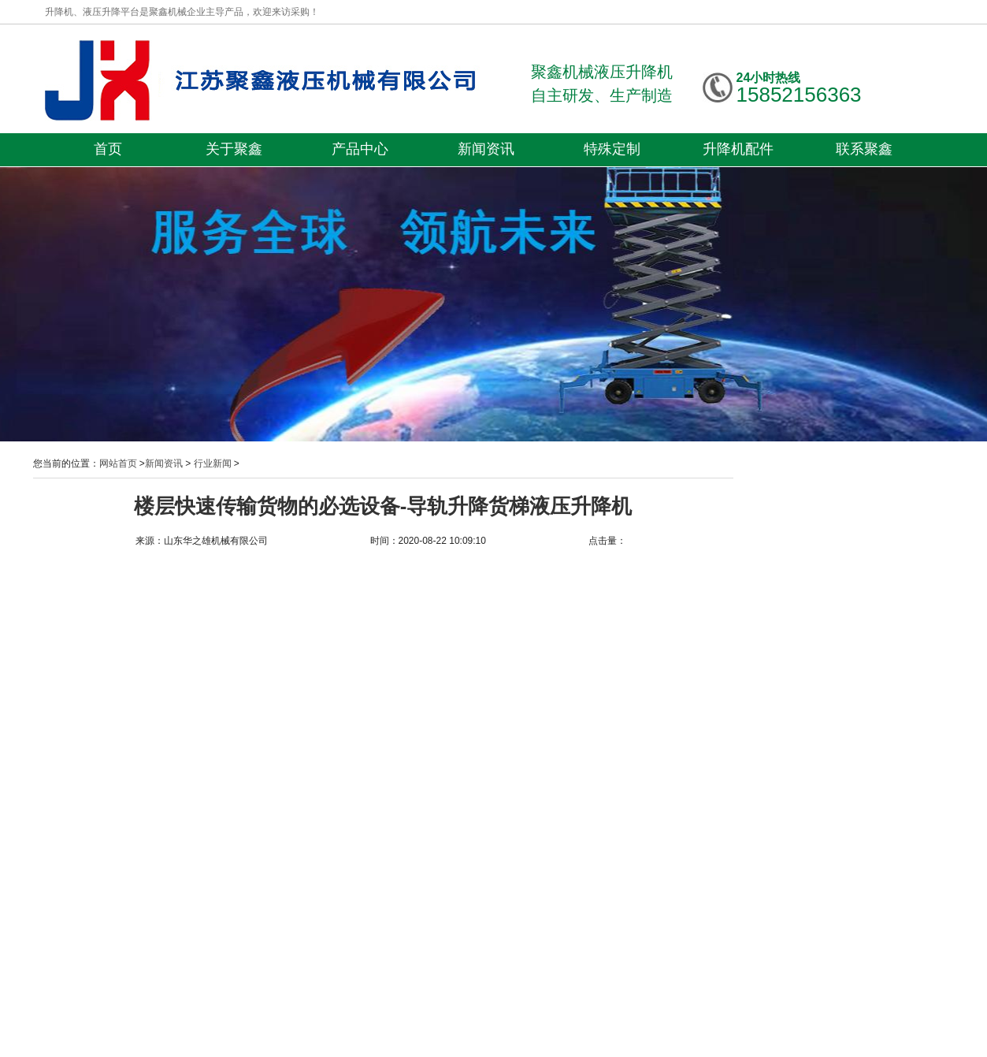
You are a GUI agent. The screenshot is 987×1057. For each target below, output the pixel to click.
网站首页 (118, 463)
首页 (108, 149)
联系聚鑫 (864, 149)
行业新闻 (213, 463)
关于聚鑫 (234, 149)
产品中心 (360, 149)
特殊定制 (612, 149)
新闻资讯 (486, 149)
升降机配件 (738, 149)
